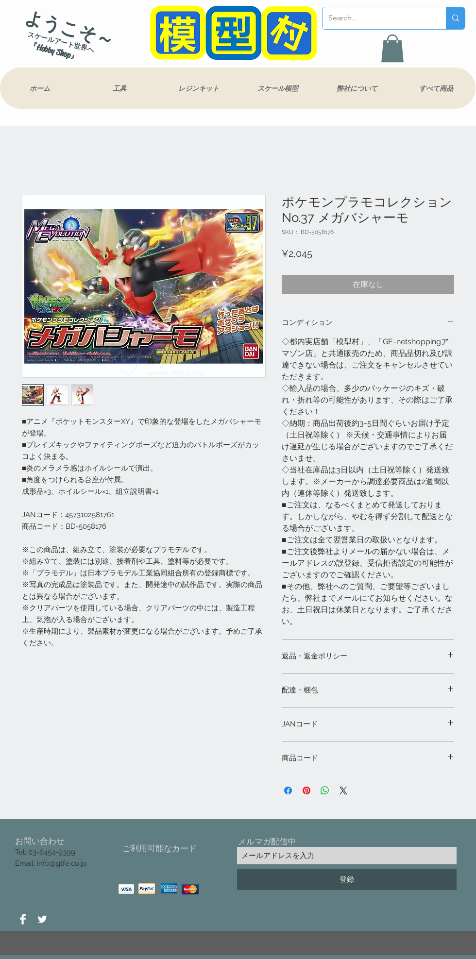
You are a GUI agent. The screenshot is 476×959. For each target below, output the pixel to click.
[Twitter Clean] (42, 919)
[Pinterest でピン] (306, 790)
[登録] (347, 879)
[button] (392, 48)
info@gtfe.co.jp (61, 863)
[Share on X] (343, 790)
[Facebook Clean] (22, 919)
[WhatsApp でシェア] (325, 790)
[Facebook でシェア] (288, 790)
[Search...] (376, 18)
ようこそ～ (69, 28)
